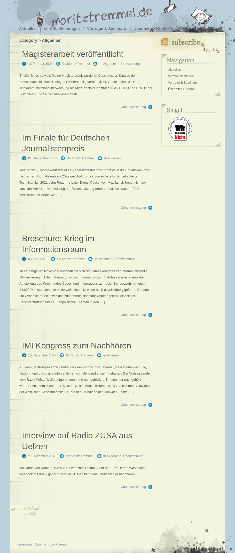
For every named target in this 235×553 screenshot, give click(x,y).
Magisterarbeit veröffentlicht (72, 54)
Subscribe (191, 44)
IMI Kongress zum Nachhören (76, 345)
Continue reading (133, 107)
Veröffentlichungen (62, 28)
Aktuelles (27, 28)
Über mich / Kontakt (152, 28)
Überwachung (129, 64)
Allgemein (110, 64)
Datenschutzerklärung (51, 544)
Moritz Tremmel (78, 64)
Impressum (23, 544)
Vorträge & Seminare (106, 28)
